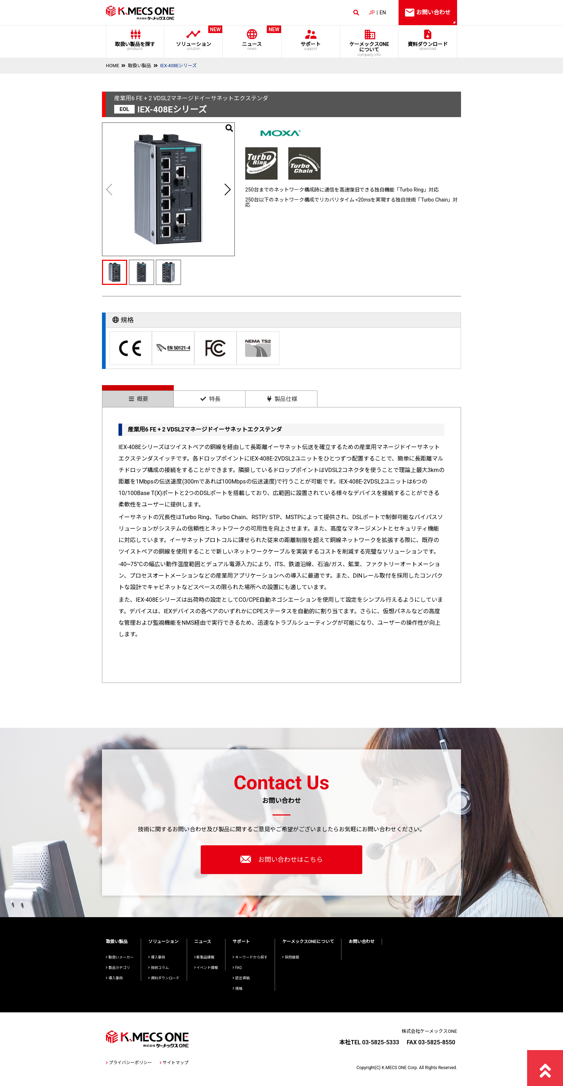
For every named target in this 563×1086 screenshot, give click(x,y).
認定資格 (241, 978)
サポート (310, 46)
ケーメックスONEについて (308, 941)
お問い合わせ (361, 941)
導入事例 (114, 978)
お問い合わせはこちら (281, 859)
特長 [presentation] (210, 399)
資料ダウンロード (428, 46)
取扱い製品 (139, 65)
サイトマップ (174, 1062)
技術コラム (158, 968)
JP (372, 12)
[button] (227, 189)
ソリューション (193, 38)
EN (383, 12)
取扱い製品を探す (135, 46)
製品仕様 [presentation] (282, 399)
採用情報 (290, 957)
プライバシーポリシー (129, 1062)
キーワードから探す (250, 957)
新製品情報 (204, 957)
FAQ (237, 968)
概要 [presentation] (138, 399)
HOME (112, 65)
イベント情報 (206, 968)
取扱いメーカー (120, 957)
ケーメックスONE (369, 49)
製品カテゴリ (118, 968)
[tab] (138, 396)
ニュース (252, 38)
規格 (237, 988)
